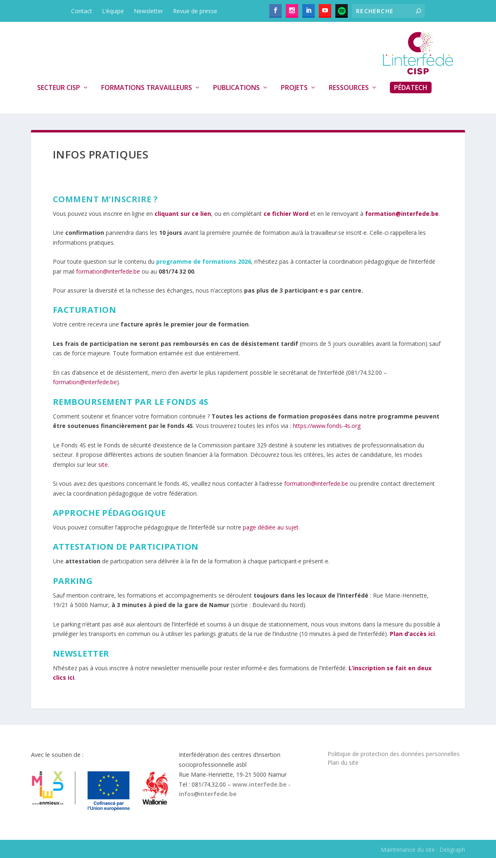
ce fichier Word (286, 213)
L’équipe (113, 11)
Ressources (349, 88)
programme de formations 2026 (203, 261)
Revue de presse (195, 11)
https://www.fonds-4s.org (327, 426)
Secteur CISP (58, 88)
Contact (81, 11)
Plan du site (343, 762)
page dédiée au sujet (271, 527)
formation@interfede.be (108, 271)
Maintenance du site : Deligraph (423, 849)
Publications (236, 88)
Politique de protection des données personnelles (394, 754)
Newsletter (148, 11)
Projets (294, 88)
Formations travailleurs (146, 88)
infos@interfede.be (208, 794)
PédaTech (410, 87)
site (103, 464)
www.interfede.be (260, 784)
